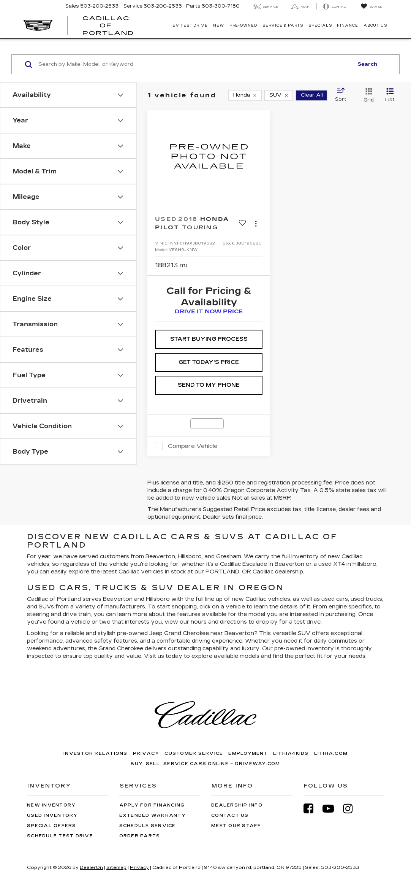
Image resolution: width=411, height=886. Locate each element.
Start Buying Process (209, 339)
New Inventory (51, 805)
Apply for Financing (152, 805)
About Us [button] (375, 25)
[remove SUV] (278, 95)
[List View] (389, 95)
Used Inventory (52, 815)
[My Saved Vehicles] (371, 6)
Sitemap (116, 867)
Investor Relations (95, 753)
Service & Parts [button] (283, 25)
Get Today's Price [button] (209, 362)
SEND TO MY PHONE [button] (209, 385)
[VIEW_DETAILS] (208, 156)
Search (367, 64)
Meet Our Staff (236, 825)
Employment (248, 753)
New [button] (218, 25)
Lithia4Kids (291, 753)
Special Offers (51, 825)
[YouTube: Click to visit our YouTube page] (331, 808)
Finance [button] (347, 25)
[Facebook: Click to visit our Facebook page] (312, 808)
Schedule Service (147, 825)
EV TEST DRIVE (190, 25)
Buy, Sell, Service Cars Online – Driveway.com (205, 763)
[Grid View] (367, 95)
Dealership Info (236, 805)
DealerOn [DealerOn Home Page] (91, 867)
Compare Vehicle (193, 446)
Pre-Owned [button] (243, 25)
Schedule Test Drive (60, 836)
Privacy (146, 753)
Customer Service (193, 753)
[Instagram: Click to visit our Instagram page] (351, 808)
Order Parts (139, 836)
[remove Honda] (245, 95)
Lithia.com (331, 753)
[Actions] (255, 223)
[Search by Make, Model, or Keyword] (195, 64)
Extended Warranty (152, 815)
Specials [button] (320, 25)
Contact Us (230, 815)
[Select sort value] (343, 95)
